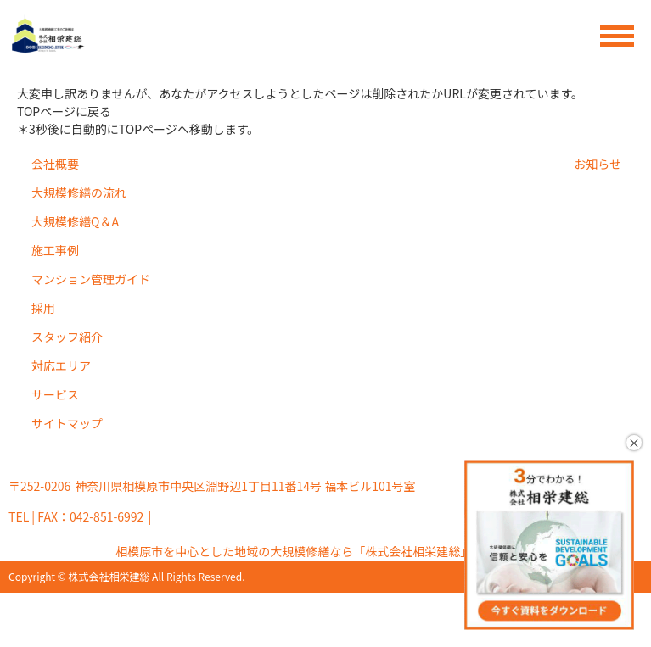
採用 (43, 307)
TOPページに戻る (64, 111)
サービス (55, 394)
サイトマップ (67, 423)
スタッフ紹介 (67, 336)
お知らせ (597, 163)
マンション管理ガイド (90, 279)
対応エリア (61, 365)
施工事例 (55, 250)
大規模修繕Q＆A (75, 221)
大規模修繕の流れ (78, 192)
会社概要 (55, 163)
